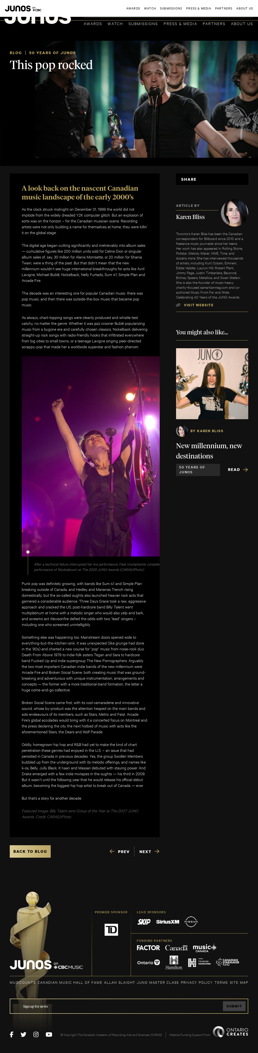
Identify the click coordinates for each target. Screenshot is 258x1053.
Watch (115, 23)
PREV (124, 851)
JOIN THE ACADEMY (185, 11)
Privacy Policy (197, 982)
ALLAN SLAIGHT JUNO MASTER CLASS (141, 982)
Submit (234, 1006)
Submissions (143, 23)
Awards (93, 23)
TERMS (221, 982)
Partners (214, 23)
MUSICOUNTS (23, 982)
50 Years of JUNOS (52, 52)
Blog (16, 52)
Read (234, 469)
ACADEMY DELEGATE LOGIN (230, 11)
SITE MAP (239, 982)
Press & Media (180, 23)
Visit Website (199, 305)
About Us (242, 23)
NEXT (145, 851)
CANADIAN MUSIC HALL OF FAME (70, 982)
